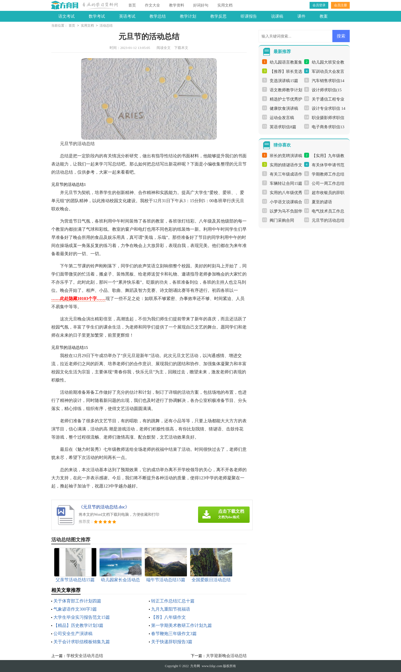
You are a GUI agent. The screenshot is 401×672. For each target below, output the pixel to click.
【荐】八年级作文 (168, 617)
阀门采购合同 (282, 220)
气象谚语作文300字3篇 (75, 609)
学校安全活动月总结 (84, 656)
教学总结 (157, 16)
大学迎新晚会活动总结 (226, 656)
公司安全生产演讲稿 (73, 633)
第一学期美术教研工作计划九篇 (181, 625)
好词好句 (200, 5)
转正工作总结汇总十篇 (173, 601)
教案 (324, 16)
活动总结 (106, 26)
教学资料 (176, 5)
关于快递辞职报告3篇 (171, 641)
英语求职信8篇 (283, 127)
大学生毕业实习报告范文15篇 (81, 617)
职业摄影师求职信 (328, 117)
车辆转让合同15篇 (286, 183)
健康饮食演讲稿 (284, 108)
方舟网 (195, 666)
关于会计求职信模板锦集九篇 (81, 641)
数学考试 (97, 16)
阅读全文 (164, 48)
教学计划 (188, 16)
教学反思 (218, 16)
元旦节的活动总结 (328, 220)
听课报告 (249, 16)
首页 (132, 5)
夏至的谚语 (322, 202)
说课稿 (277, 16)
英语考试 (127, 16)
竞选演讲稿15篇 (284, 81)
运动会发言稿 (282, 117)
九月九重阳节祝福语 (170, 609)
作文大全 (152, 5)
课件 (301, 16)
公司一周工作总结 (328, 183)
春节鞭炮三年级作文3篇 (174, 633)
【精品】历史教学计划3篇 (78, 625)
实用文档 (225, 5)
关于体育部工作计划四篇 (77, 601)
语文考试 (66, 16)
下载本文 (181, 48)
